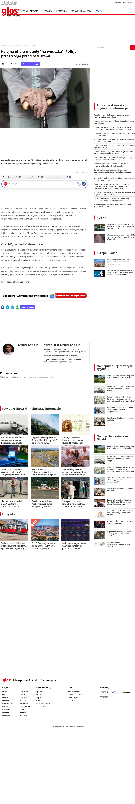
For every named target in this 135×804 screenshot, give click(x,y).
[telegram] (12, 307)
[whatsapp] (17, 307)
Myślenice (6, 716)
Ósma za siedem (41, 707)
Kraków (5, 692)
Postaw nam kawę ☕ (30, 64)
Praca (99, 11)
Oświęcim (23, 698)
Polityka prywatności (75, 698)
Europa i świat (107, 253)
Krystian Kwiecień (11, 64)
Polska (101, 217)
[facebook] (2, 307)
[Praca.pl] (104, 692)
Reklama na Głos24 (75, 694)
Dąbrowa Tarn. (8, 704)
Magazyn (38, 692)
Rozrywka (61, 11)
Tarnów (22, 710)
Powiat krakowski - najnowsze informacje (31, 408)
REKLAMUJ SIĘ (128, 3)
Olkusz (22, 694)
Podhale (23, 700)
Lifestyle (38, 694)
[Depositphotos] (125, 692)
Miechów (5, 713)
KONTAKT (117, 3)
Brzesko (5, 698)
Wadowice (23, 713)
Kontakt (70, 700)
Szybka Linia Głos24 (81, 11)
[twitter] (7, 307)
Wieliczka (23, 716)
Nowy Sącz (24, 692)
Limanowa (6, 710)
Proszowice (24, 704)
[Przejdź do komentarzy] (82, 64)
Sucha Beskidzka (26, 707)
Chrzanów (6, 700)
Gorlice (5, 707)
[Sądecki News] (115, 692)
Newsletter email (74, 692)
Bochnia (5, 694)
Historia (47, 11)
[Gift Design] (104, 697)
